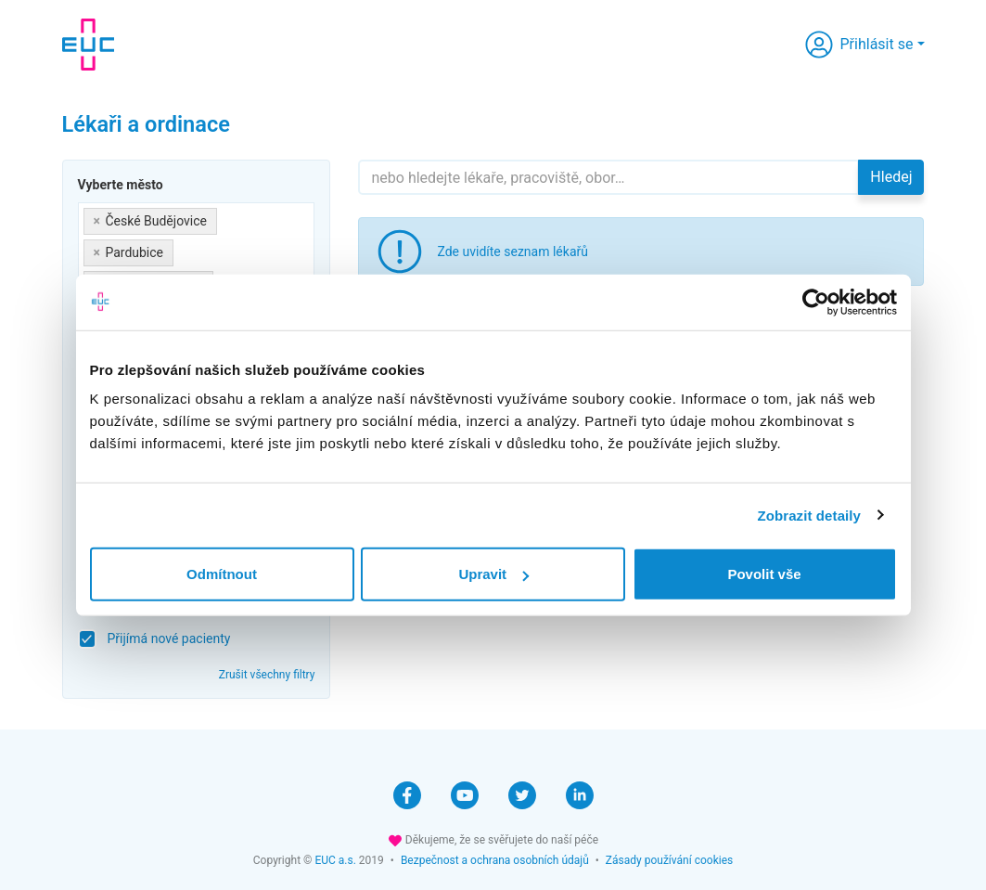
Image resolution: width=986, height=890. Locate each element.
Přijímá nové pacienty (169, 638)
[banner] (88, 45)
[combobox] (196, 253)
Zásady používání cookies (669, 860)
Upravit (493, 574)
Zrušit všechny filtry (267, 674)
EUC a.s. (334, 860)
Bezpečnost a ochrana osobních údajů (495, 860)
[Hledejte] (608, 177)
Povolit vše (763, 574)
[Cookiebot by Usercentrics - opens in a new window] (816, 302)
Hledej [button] (891, 177)
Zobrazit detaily (809, 514)
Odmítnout (221, 574)
